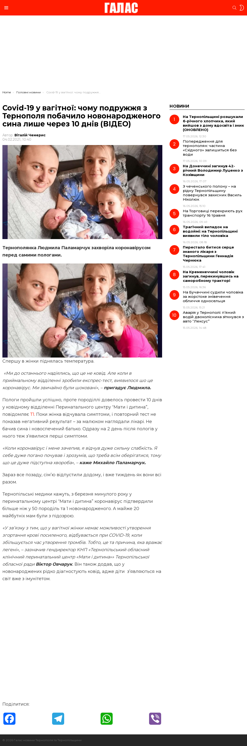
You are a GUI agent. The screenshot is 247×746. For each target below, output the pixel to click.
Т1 (32, 414)
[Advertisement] (123, 54)
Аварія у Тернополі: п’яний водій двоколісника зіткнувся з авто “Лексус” (213, 316)
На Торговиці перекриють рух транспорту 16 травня (212, 213)
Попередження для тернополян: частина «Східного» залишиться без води (210, 148)
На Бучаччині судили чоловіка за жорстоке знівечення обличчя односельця (213, 296)
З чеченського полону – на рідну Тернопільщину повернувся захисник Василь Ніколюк (212, 193)
